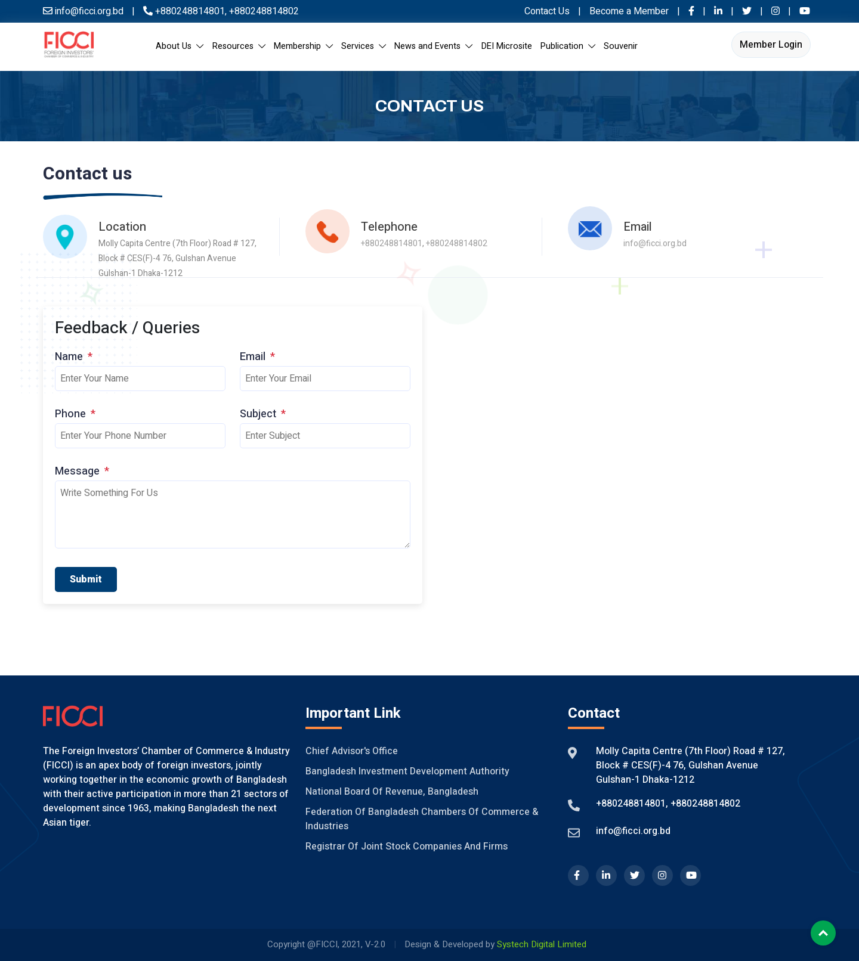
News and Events (433, 46)
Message (82, 471)
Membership (303, 46)
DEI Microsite (506, 46)
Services (363, 46)
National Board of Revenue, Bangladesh (391, 792)
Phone (75, 414)
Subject (263, 414)
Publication (567, 46)
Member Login (771, 45)
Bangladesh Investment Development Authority (407, 771)
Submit (86, 579)
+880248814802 (263, 11)
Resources (238, 46)
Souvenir (621, 46)
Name (73, 357)
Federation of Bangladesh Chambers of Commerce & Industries (421, 819)
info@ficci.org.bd (655, 243)
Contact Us (547, 11)
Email (257, 357)
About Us (179, 46)
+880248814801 (190, 11)
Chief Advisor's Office (351, 751)
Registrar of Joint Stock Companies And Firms (406, 846)
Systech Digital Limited (541, 944)
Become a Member (630, 11)
